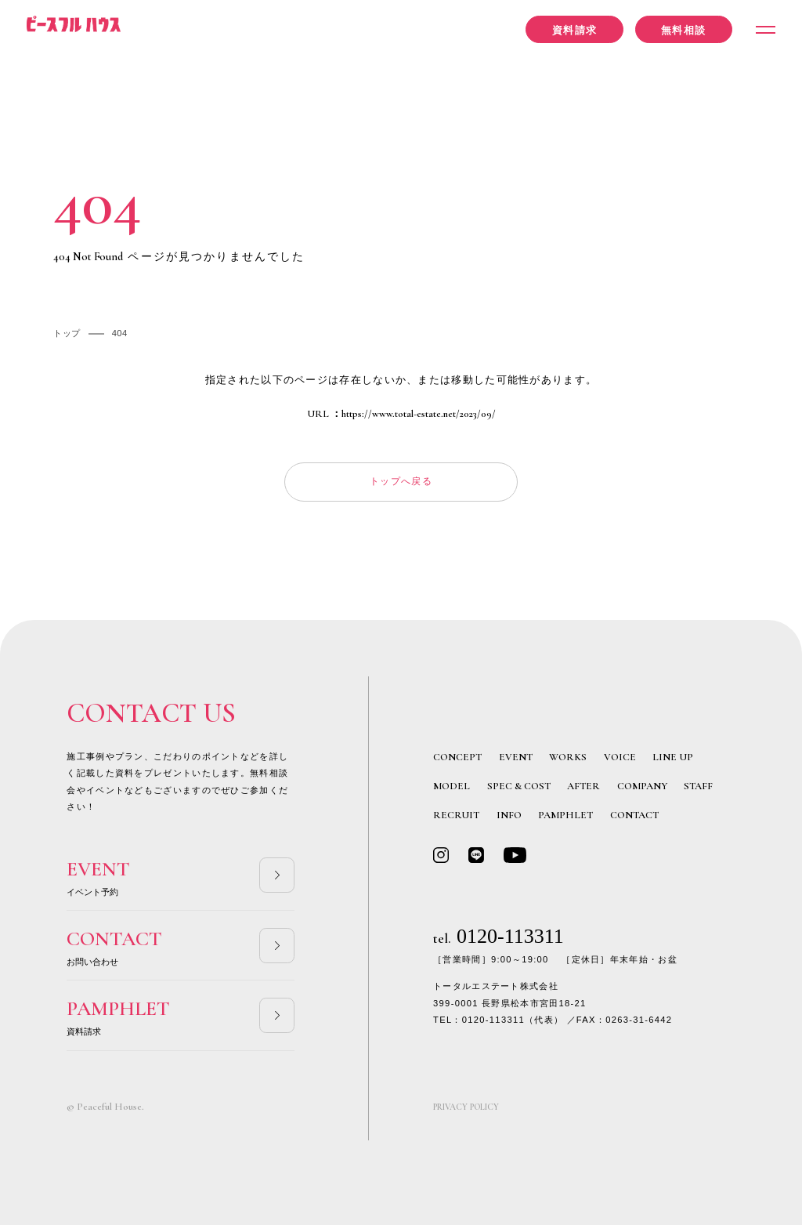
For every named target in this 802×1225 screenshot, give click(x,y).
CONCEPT (457, 757)
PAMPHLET (565, 815)
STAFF (698, 786)
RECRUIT (456, 815)
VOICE (620, 757)
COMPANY (642, 786)
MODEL (451, 786)
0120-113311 (498, 936)
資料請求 (574, 30)
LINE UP (672, 757)
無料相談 (683, 30)
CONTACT (634, 815)
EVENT (516, 757)
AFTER (583, 786)
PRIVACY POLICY (466, 1107)
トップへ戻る (401, 481)
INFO (509, 815)
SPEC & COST (519, 786)
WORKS (568, 757)
